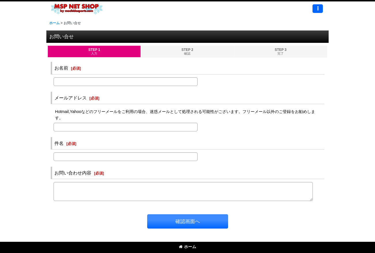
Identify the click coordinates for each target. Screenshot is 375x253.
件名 (59, 143)
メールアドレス (70, 97)
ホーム (187, 246)
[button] (317, 8)
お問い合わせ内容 (72, 172)
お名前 (61, 67)
